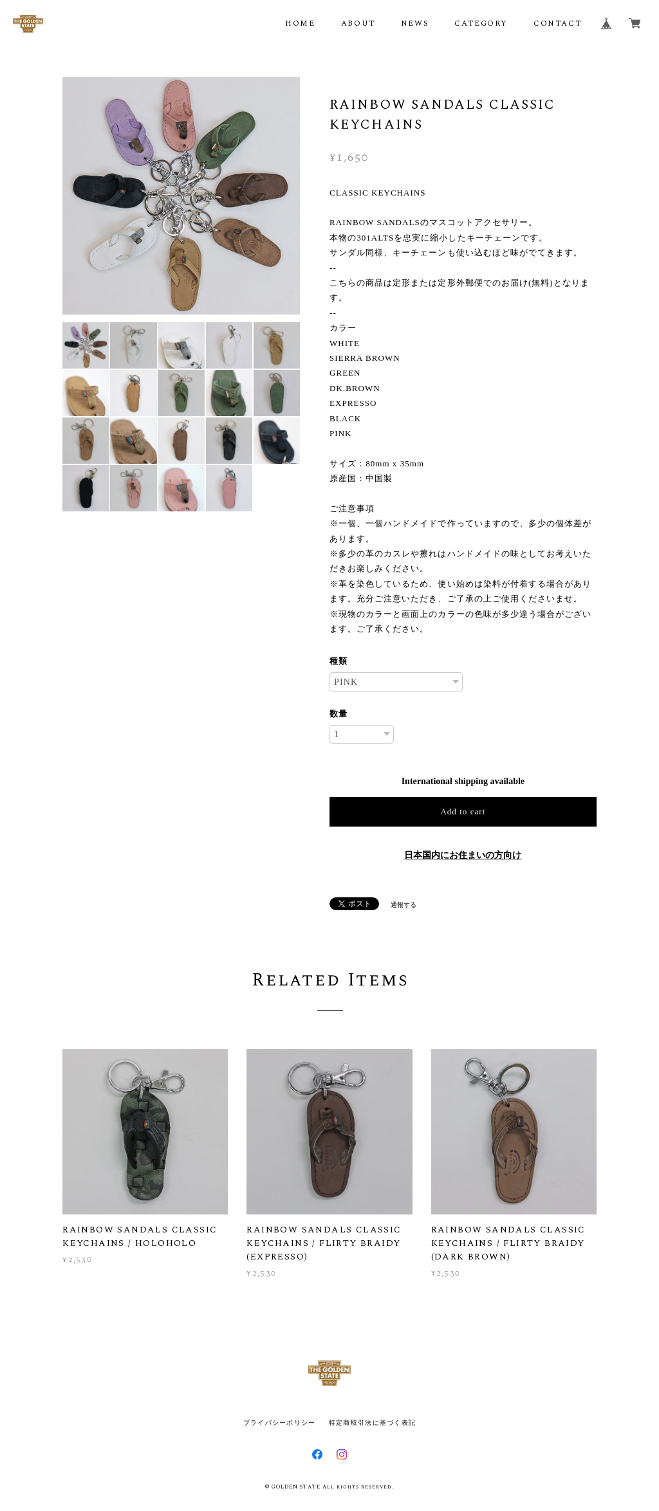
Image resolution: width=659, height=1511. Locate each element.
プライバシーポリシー (279, 1422)
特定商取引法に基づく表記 (372, 1422)
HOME (300, 23)
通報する (403, 904)
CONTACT (557, 23)
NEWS (415, 23)
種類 (339, 661)
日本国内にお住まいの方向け (462, 855)
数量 (339, 714)
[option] (181, 196)
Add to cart (462, 811)
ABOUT (358, 23)
